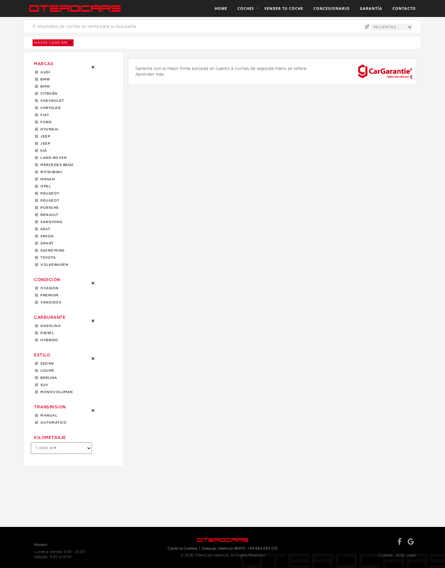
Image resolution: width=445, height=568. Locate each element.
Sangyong (50, 222)
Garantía (371, 8)
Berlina (47, 378)
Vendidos (49, 302)
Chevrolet (51, 101)
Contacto (404, 8)
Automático (52, 422)
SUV (43, 385)
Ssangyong (51, 250)
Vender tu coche (283, 8)
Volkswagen (53, 265)
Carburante (49, 317)
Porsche (48, 207)
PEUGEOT (48, 200)
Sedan (46, 363)
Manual (47, 415)
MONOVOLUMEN (55, 392)
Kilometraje (50, 438)
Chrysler (49, 108)
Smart (46, 243)
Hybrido (48, 340)
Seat (44, 229)
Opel (44, 186)
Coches (245, 8)
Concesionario (331, 8)
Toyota (47, 257)
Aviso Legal (405, 555)
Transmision (50, 407)
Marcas (43, 64)
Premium (48, 295)
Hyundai (48, 129)
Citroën (48, 93)
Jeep (44, 136)
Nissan (46, 179)
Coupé (46, 370)
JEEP (44, 143)
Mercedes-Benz (56, 165)
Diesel (46, 333)
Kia (42, 150)
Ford (45, 122)
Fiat (43, 115)
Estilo (42, 355)
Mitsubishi (50, 172)
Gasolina (49, 326)
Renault (48, 215)
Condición (47, 280)
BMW (44, 79)
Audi (44, 72)
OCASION (48, 288)
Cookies (385, 555)
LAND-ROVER (52, 158)
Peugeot (48, 193)
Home (221, 8)
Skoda (46, 236)
